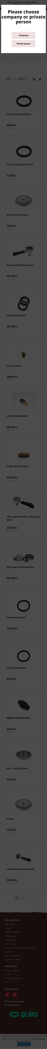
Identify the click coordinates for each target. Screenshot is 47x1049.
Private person (23, 43)
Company (23, 35)
